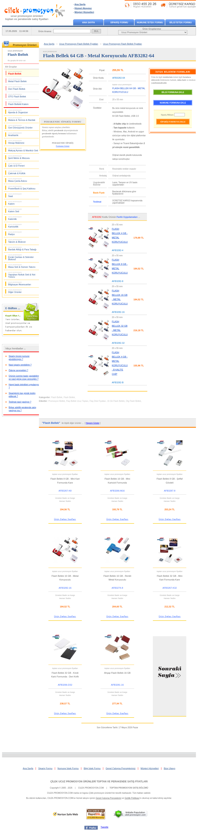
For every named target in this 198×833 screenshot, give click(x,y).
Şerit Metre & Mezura (19, 157)
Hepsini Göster (92, 423)
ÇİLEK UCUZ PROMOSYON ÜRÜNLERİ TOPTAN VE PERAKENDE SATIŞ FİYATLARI (99, 781)
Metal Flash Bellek (17, 80)
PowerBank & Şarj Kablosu (21, 187)
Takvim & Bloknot (17, 241)
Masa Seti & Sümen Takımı (21, 266)
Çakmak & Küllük (17, 172)
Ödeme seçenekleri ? (18, 370)
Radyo (15, 233)
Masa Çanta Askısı (17, 180)
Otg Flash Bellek (133, 401)
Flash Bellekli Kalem (18, 103)
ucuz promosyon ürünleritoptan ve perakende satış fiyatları (26, 17)
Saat (15, 195)
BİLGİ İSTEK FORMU (180, 22)
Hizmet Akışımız (83, 8)
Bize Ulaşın (169, 768)
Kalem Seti (15, 210)
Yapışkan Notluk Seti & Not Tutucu (21, 274)
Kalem (15, 202)
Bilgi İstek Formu (92, 768)
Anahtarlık (15, 134)
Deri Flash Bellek (16, 88)
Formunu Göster (62, 146)
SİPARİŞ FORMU (119, 22)
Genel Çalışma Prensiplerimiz (121, 768)
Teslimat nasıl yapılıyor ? (20, 402)
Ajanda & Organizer (18, 111)
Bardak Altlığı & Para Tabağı (22, 248)
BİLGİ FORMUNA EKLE (173, 92)
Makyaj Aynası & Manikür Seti (23, 149)
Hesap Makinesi (16, 142)
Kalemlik (15, 218)
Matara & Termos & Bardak (21, 119)
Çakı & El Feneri (16, 164)
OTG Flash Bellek (17, 95)
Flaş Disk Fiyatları (98, 401)
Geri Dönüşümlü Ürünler (20, 126)
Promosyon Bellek (56, 401)
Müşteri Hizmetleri (84, 12)
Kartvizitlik (15, 225)
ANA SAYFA (88, 22)
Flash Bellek (15, 72)
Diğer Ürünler (15, 291)
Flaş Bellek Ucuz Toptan (77, 401)
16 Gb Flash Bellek (116, 401)
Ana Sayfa (79, 4)
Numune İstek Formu (68, 768)
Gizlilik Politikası (132, 798)
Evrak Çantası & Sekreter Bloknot (21, 257)
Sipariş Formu (45, 768)
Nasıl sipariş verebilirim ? (20, 365)
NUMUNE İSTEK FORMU (150, 22)
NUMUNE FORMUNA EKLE (173, 103)
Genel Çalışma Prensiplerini (108, 798)
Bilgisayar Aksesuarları (19, 283)
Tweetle (104, 827)
